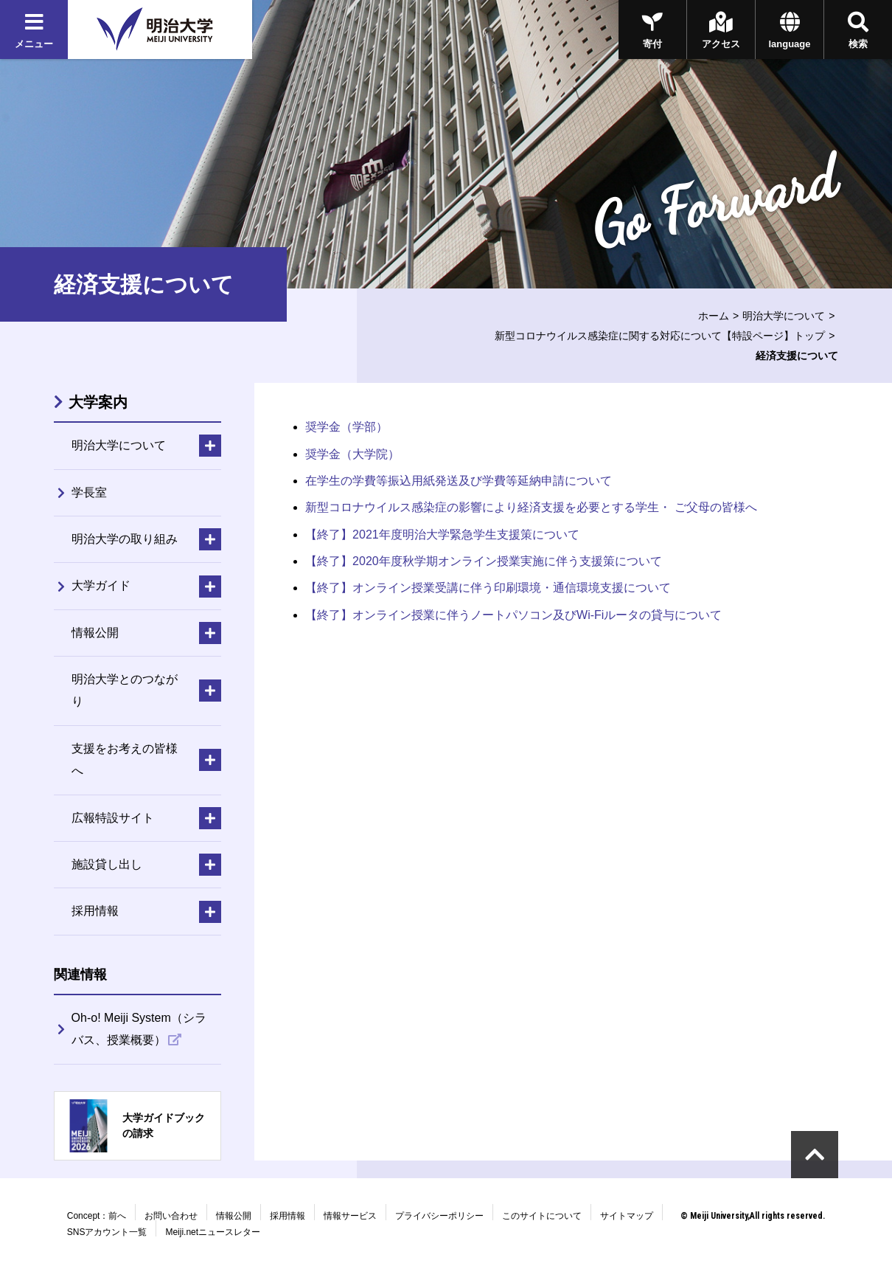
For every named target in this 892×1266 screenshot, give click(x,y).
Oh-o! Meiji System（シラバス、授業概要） (139, 1028)
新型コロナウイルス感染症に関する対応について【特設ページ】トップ (660, 336)
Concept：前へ (97, 1215)
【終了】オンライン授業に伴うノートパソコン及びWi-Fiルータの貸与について (513, 615)
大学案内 (98, 402)
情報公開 (233, 1215)
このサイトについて (542, 1215)
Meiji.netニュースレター (212, 1232)
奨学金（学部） (346, 427)
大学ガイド (101, 585)
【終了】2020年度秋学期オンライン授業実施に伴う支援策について (483, 561)
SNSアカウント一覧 (107, 1232)
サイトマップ (626, 1215)
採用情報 (287, 1215)
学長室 (89, 492)
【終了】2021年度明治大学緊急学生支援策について (442, 534)
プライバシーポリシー (439, 1215)
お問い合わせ (171, 1215)
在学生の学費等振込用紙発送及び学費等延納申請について (458, 480)
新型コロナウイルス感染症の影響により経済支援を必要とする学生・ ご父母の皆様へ (530, 507)
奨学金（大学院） (352, 454)
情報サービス (350, 1215)
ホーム (713, 316)
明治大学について (783, 316)
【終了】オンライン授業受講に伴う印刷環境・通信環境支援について (488, 587)
